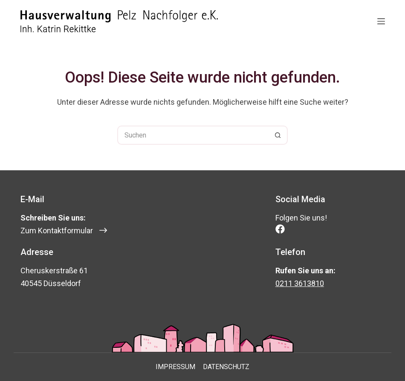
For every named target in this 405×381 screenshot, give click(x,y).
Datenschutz (226, 367)
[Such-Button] (278, 135)
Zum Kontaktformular (56, 230)
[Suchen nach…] (193, 135)
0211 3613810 (299, 283)
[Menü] (381, 21)
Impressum (175, 367)
